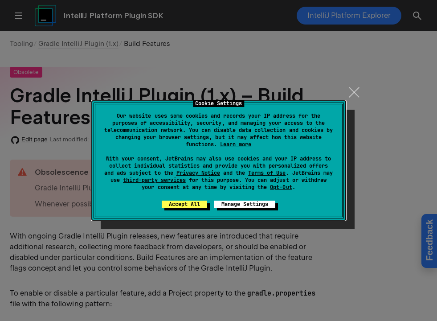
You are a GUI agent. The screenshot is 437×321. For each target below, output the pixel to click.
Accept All (184, 204)
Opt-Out (281, 187)
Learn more (235, 144)
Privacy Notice (198, 173)
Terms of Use (267, 173)
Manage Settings (244, 204)
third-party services (154, 180)
